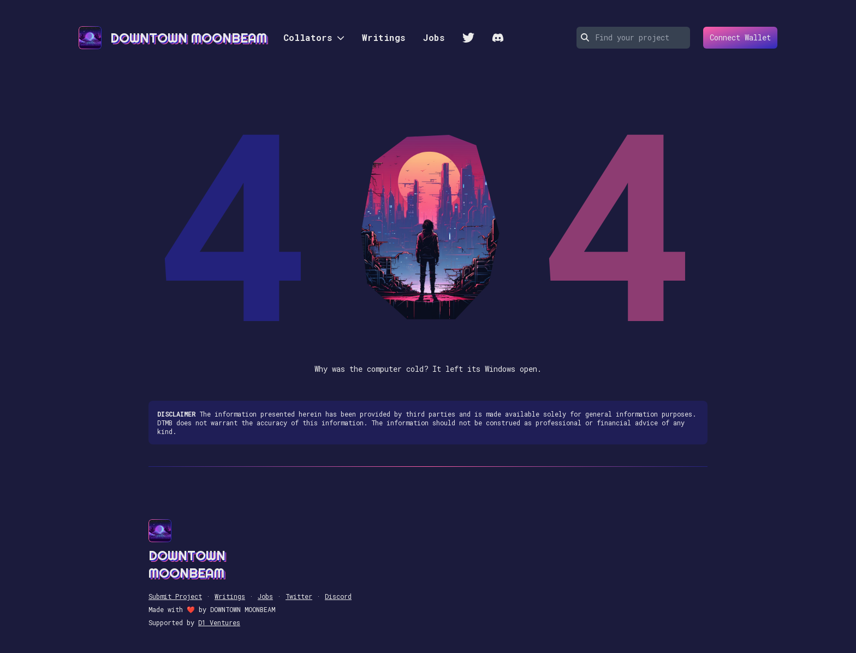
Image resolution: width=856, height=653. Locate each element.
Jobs (434, 37)
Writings (384, 37)
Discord (338, 596)
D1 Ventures (219, 622)
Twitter (299, 596)
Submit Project (175, 596)
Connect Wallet (737, 38)
